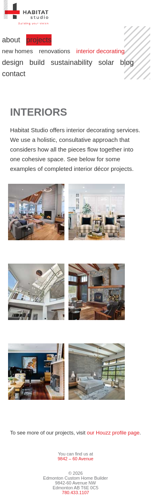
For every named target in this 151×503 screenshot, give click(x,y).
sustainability (71, 62)
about (11, 40)
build (37, 62)
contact (13, 74)
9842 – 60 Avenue (75, 458)
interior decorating (100, 51)
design (12, 62)
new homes (17, 51)
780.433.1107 (75, 492)
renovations (54, 51)
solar (106, 62)
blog (127, 62)
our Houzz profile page (113, 433)
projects (39, 40)
